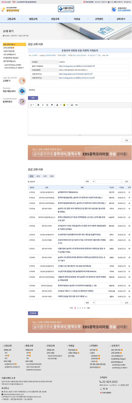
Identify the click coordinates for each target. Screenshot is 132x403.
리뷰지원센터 (89, 2)
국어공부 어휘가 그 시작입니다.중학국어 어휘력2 (75, 291)
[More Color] (60, 105)
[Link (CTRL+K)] (76, 105)
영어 (51, 176)
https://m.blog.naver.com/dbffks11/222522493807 (77, 66)
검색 (126, 181)
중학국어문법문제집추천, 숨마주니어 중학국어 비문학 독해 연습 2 (82, 203)
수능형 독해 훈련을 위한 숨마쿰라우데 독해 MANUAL (77, 271)
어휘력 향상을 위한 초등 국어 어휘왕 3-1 (72, 296)
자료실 (77, 18)
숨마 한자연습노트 (9, 61)
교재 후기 (121, 18)
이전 (71, 308)
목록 (33, 98)
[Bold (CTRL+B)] (38, 105)
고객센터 (99, 18)
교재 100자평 (8, 48)
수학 (44, 176)
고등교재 (11, 18)
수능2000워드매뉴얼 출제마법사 (26, 2)
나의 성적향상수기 (9, 54)
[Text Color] (57, 105)
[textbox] (80, 121)
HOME (7, 35)
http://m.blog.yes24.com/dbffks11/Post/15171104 (76, 78)
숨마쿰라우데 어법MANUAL (68, 192)
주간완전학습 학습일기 (11, 58)
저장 (126, 140)
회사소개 (97, 2)
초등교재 (55, 18)
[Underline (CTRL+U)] (47, 105)
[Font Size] (32, 105)
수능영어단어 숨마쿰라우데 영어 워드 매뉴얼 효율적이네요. (79, 234)
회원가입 (127, 2)
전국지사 (104, 2)
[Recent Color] (64, 105)
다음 (88, 308)
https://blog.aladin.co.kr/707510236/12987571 (75, 74)
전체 (31, 176)
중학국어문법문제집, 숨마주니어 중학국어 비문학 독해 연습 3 (80, 197)
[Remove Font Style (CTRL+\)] (52, 105)
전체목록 (33, 313)
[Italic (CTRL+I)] (43, 105)
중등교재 (33, 18)
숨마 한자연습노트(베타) (12, 65)
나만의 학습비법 (8, 51)
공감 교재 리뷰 (24, 35)
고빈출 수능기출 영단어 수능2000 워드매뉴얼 (74, 266)
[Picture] (72, 105)
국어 (38, 176)
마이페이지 (118, 2)
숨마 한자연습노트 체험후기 (14, 68)
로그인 (110, 2)
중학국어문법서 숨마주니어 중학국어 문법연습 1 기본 (77, 285)
